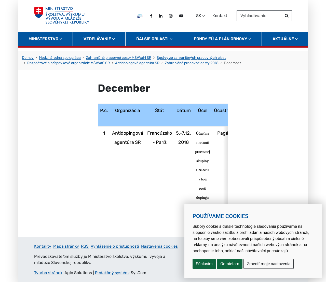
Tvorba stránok (48, 272)
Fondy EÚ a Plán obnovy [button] (220, 42)
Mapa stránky (66, 246)
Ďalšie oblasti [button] (152, 42)
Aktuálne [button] (283, 42)
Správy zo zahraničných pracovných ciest (191, 57)
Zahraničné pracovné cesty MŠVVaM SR (118, 57)
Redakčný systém (112, 272)
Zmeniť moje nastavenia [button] (268, 263)
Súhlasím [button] (204, 263)
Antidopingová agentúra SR (137, 63)
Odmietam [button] (229, 263)
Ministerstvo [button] (43, 42)
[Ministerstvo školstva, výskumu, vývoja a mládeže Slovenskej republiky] (63, 17)
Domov (28, 57)
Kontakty (42, 246)
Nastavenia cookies (159, 246)
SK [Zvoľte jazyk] (198, 17)
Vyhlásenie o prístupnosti (115, 246)
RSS (85, 246)
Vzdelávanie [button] (97, 42)
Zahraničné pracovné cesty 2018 (192, 63)
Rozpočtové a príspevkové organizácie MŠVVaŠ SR (68, 63)
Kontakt (219, 17)
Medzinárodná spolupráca (60, 57)
